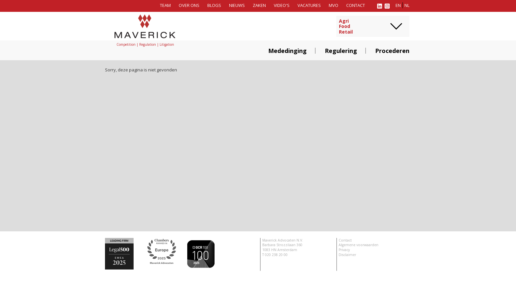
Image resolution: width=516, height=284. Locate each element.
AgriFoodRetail (346, 26)
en (398, 5)
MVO (333, 5)
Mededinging (287, 51)
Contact (355, 5)
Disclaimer (347, 254)
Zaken (259, 5)
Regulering (341, 51)
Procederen (392, 51)
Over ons (189, 5)
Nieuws (237, 5)
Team (165, 5)
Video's (282, 5)
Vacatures (309, 5)
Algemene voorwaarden (358, 245)
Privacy (344, 249)
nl (406, 5)
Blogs (214, 5)
